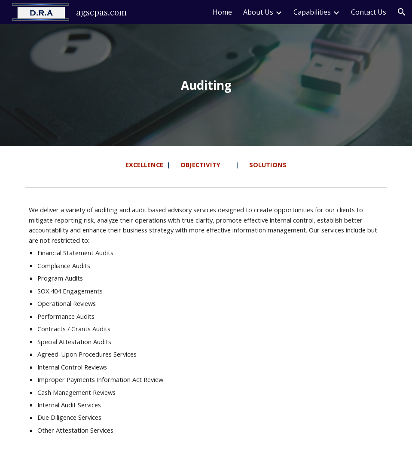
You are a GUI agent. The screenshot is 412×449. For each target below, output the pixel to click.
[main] (206, 85)
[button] (401, 12)
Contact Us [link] (368, 12)
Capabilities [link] (312, 12)
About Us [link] (258, 12)
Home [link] (222, 12)
